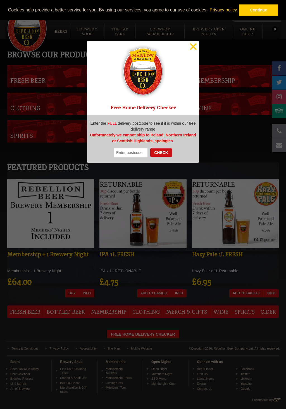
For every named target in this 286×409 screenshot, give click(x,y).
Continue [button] (258, 10)
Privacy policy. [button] (224, 10)
